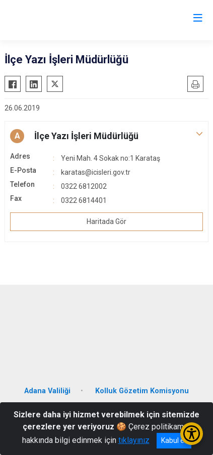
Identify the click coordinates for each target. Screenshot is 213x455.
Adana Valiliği (47, 391)
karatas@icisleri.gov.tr (95, 172)
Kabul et (174, 440)
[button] (106, 136)
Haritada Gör (106, 221)
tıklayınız (134, 440)
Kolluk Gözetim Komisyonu (142, 391)
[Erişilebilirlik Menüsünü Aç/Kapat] (191, 433)
